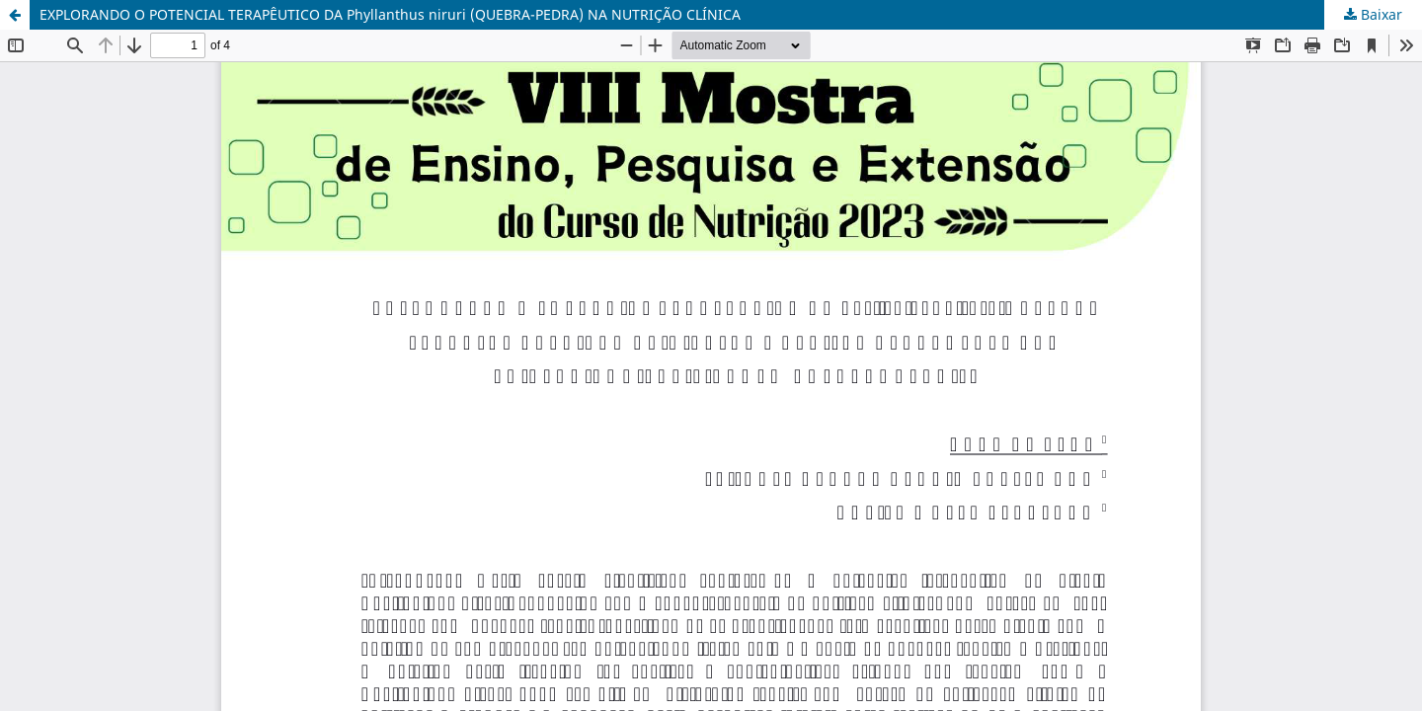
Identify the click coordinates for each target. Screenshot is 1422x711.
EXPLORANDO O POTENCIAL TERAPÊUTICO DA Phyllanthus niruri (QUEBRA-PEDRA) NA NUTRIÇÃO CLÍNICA (390, 14)
